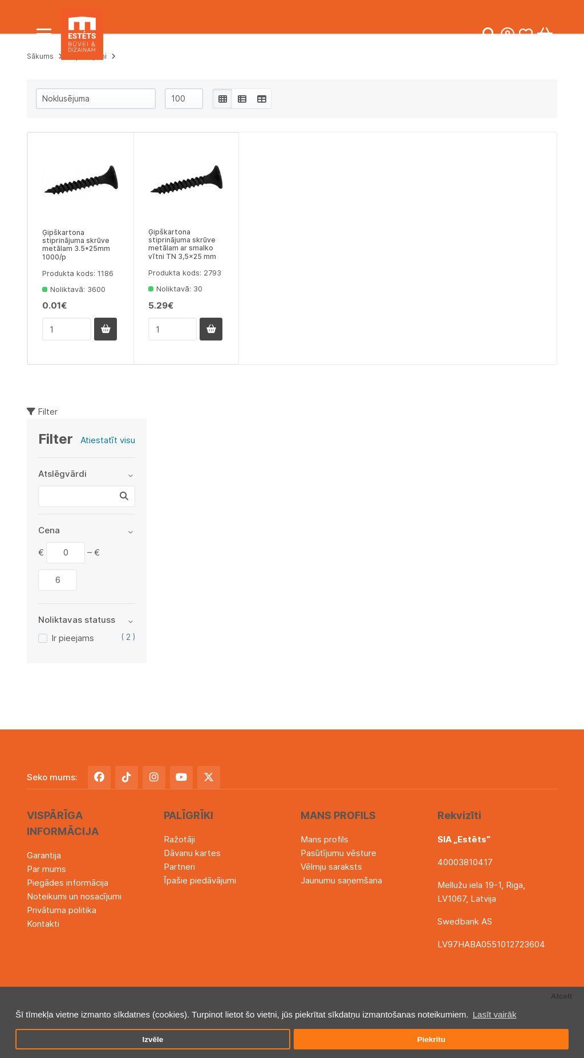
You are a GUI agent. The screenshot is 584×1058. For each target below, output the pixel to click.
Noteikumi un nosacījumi (74, 896)
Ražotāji (179, 839)
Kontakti (43, 923)
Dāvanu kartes (192, 853)
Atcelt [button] (562, 996)
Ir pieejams (72, 638)
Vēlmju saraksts (331, 866)
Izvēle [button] (152, 1039)
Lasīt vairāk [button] (495, 1014)
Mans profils (324, 839)
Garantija (44, 855)
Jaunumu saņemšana (341, 880)
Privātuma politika (61, 910)
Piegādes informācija (67, 882)
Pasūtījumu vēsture (338, 853)
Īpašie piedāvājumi (200, 880)
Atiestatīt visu (107, 440)
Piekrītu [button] (431, 1039)
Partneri (179, 866)
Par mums (46, 869)
